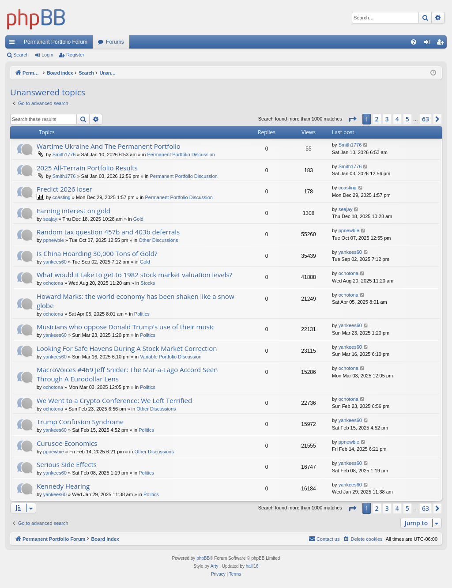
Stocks (147, 283)
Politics (142, 314)
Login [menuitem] (428, 44)
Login (47, 54)
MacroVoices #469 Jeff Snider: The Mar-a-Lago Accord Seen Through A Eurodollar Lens (127, 374)
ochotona (53, 283)
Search (21, 54)
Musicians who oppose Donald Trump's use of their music (126, 326)
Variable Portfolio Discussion (170, 356)
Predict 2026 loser (64, 189)
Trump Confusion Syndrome (80, 421)
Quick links (14, 44)
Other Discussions (158, 240)
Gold (138, 219)
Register (75, 54)
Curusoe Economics (67, 443)
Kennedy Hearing (63, 486)
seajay (50, 219)
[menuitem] (413, 42)
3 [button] (387, 119)
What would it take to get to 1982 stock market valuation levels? (134, 274)
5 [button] (407, 119)
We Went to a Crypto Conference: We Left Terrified (114, 400)
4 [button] (397, 119)
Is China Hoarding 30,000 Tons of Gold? (97, 253)
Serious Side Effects (67, 464)
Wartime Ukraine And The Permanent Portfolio (109, 146)
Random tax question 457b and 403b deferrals (108, 231)
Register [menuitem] (442, 44)
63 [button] (425, 119)
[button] (352, 119)
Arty (214, 566)
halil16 (252, 566)
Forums (115, 42)
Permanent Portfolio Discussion (181, 154)
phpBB (203, 558)
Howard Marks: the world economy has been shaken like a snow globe (135, 301)
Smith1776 (64, 154)
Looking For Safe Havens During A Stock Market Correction (127, 348)
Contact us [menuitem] (324, 538)
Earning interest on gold (73, 210)
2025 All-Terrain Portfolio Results (87, 167)
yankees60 (55, 261)
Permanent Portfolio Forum (55, 42)
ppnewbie (53, 240)
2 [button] (377, 119)
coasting (62, 197)
